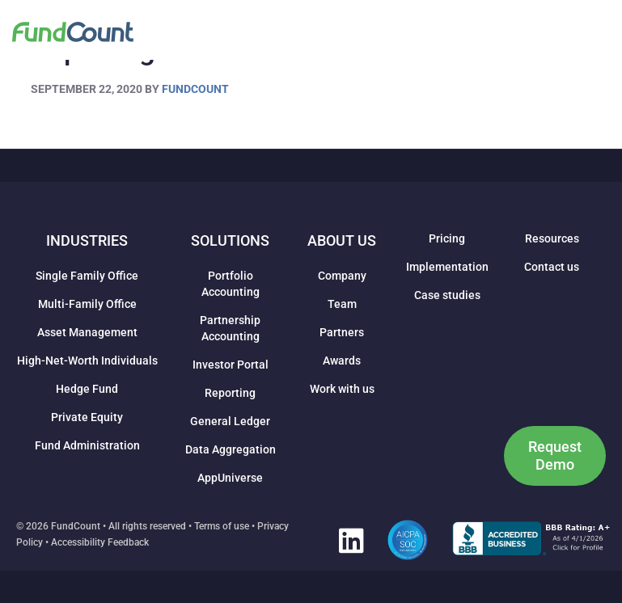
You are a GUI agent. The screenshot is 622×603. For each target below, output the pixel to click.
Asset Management (87, 332)
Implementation (447, 266)
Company (342, 275)
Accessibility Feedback (100, 542)
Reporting (230, 392)
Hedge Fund (87, 388)
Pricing (447, 238)
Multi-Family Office (87, 303)
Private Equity (87, 417)
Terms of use (221, 526)
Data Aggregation (230, 449)
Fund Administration (87, 445)
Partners (341, 332)
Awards (342, 360)
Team (342, 303)
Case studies (447, 295)
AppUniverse (230, 477)
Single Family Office (87, 275)
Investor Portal (231, 364)
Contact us (551, 266)
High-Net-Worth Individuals (87, 360)
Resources (552, 238)
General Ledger (230, 421)
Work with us (342, 388)
